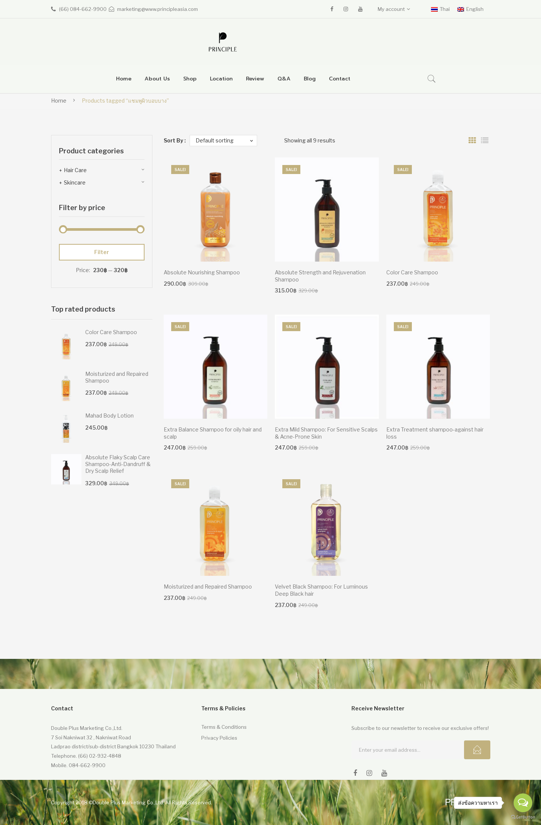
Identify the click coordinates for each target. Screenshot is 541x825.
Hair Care (75, 170)
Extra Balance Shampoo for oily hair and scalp (213, 433)
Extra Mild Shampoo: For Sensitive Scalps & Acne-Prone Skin (326, 433)
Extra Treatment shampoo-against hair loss (435, 433)
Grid (472, 140)
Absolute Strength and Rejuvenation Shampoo (320, 276)
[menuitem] (123, 79)
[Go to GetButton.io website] (523, 817)
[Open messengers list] (523, 802)
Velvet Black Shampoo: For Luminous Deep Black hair (321, 590)
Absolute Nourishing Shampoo (202, 272)
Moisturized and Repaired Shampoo (208, 586)
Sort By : (175, 140)
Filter (101, 252)
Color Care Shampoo (412, 272)
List (484, 140)
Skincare (75, 182)
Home (58, 100)
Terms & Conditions (224, 727)
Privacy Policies (219, 738)
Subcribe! (477, 749)
